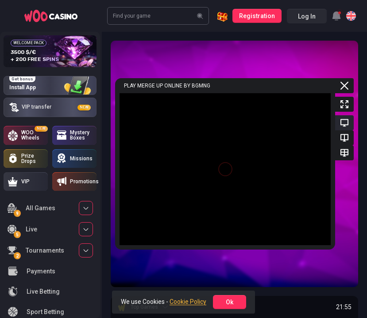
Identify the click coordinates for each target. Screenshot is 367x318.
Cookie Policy (188, 301)
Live (22, 230)
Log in (307, 16)
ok (229, 302)
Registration (257, 15)
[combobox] (336, 15)
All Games (31, 209)
